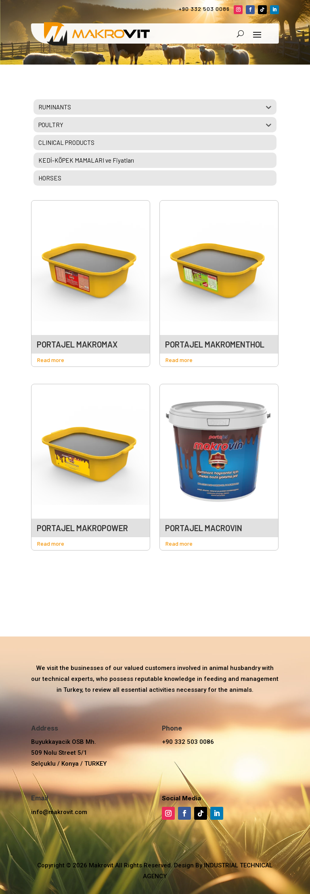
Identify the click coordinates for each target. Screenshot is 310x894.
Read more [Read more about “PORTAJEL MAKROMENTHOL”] (179, 359)
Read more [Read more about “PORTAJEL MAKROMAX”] (50, 359)
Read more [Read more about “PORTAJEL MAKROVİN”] (179, 543)
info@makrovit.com (59, 812)
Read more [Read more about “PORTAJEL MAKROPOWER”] (50, 543)
